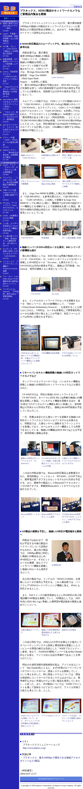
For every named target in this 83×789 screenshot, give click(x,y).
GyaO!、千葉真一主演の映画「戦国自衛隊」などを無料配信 (10, 37)
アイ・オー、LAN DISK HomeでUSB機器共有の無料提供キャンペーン (10, 280)
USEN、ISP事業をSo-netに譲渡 (10, 216)
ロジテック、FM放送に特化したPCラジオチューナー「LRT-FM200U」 (10, 252)
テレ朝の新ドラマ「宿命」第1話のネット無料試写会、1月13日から (10, 239)
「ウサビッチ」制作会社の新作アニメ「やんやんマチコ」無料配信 (10, 115)
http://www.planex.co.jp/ (34, 748)
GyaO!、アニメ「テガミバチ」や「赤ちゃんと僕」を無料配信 (10, 168)
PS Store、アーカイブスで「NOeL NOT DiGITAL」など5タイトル (10, 206)
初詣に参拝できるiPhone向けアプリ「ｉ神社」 (10, 25)
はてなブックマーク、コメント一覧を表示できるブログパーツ (10, 128)
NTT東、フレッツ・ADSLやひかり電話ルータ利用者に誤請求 (10, 50)
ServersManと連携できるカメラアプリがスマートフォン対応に (10, 103)
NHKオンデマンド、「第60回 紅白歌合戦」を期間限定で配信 (10, 153)
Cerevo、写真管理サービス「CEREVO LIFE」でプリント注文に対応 (11, 76)
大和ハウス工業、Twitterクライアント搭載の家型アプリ (10, 193)
